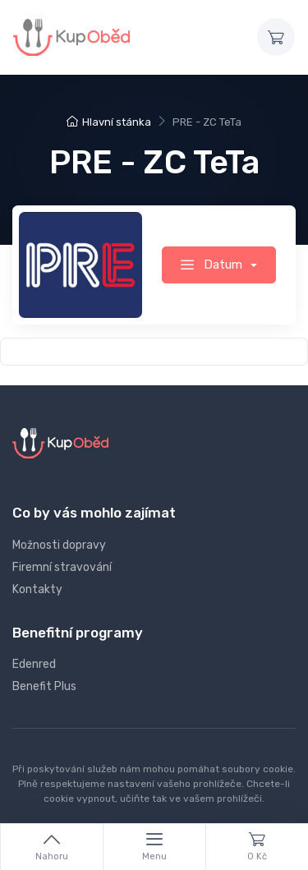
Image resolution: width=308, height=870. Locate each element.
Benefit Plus (44, 686)
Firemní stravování (62, 567)
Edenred (34, 664)
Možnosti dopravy (59, 545)
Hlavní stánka (109, 122)
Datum (213, 264)
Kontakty (37, 589)
